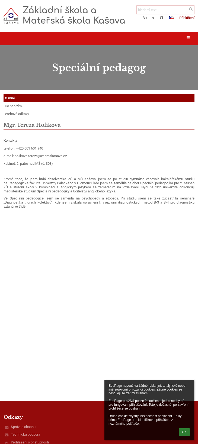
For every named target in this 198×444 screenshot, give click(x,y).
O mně (10, 98)
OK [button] (184, 432)
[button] (171, 17)
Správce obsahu (23, 427)
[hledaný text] (165, 9)
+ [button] (144, 18)
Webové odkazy (17, 114)
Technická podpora (25, 434)
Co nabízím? (14, 106)
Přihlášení (186, 18)
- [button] (153, 18)
